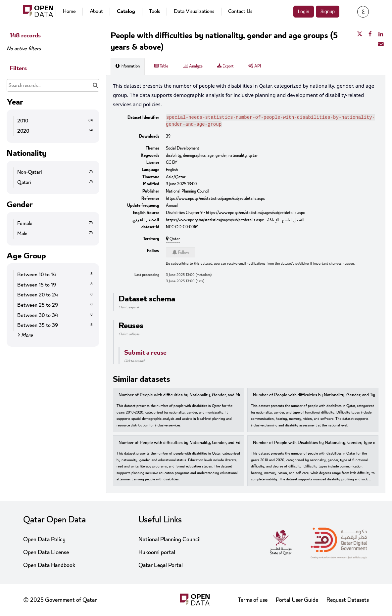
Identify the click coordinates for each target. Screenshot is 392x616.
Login (304, 11)
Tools (154, 11)
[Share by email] (380, 44)
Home (69, 11)
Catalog (126, 11)
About (96, 11)
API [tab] (254, 66)
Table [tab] (161, 66)
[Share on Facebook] (370, 34)
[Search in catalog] (95, 85)
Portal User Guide (297, 600)
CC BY (171, 163)
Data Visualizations (194, 11)
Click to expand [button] (129, 309)
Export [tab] (225, 66)
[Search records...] (53, 85)
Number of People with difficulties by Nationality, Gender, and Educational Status (194, 444)
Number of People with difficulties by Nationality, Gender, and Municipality (188, 396)
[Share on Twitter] (359, 34)
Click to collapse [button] (129, 335)
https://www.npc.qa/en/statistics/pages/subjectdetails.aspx (215, 199)
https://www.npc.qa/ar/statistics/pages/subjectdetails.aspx (215, 221)
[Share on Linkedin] (380, 34)
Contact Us (240, 11)
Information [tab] (128, 66)
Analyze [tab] (193, 66)
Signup (327, 11)
